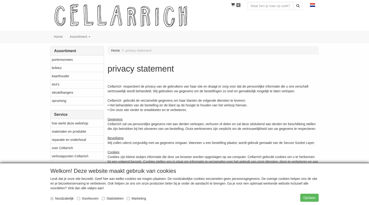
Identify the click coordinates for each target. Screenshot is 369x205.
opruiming (59, 101)
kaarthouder (60, 76)
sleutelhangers (62, 92)
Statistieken (113, 198)
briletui (56, 68)
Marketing (136, 198)
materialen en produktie (69, 131)
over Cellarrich (62, 148)
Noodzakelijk (62, 198)
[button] (312, 4)
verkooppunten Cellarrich (70, 156)
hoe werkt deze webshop (70, 123)
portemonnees (62, 60)
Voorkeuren (88, 198)
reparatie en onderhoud (69, 140)
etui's (55, 84)
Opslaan (309, 198)
